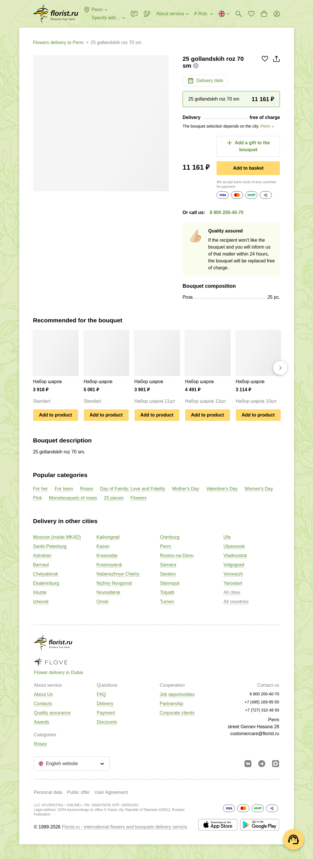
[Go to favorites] (251, 14)
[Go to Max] (275, 763)
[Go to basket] (264, 14)
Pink (37, 497)
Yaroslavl (232, 583)
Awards (41, 722)
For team (64, 488)
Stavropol (170, 583)
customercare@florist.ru (254, 733)
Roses (86, 488)
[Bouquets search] (238, 14)
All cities (231, 592)
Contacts (43, 703)
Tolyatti (167, 592)
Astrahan (42, 555)
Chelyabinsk (45, 574)
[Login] (276, 14)
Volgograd (233, 564)
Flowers (138, 497)
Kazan (102, 546)
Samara (168, 564)
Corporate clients (177, 712)
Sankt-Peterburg (50, 546)
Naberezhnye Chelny (117, 574)
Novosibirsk (108, 592)
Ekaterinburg (46, 583)
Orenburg (170, 537)
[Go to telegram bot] (262, 763)
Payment (106, 712)
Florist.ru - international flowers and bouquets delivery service (124, 826)
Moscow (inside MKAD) (57, 537)
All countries (235, 601)
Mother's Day (185, 488)
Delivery (105, 703)
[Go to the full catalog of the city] (55, 13)
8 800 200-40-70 (226, 212)
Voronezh (233, 574)
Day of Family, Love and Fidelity (132, 488)
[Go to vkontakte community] (248, 763)
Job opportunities (177, 694)
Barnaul (41, 564)
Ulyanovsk (234, 546)
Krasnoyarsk (109, 564)
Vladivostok (235, 555)
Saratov (168, 574)
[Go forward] (280, 368)
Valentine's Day (222, 488)
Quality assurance (52, 712)
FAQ (101, 694)
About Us (43, 694)
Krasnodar (107, 555)
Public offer (78, 792)
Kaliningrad (107, 537)
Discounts (107, 722)
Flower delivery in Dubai (58, 672)
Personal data (48, 792)
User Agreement (111, 792)
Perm (165, 546)
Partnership (171, 703)
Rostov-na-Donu (177, 555)
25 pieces (114, 497)
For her (40, 488)
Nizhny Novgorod (114, 583)
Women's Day (258, 488)
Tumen (167, 601)
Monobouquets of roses (73, 497)
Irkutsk (40, 592)
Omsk (102, 601)
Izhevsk (41, 601)
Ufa (227, 537)
